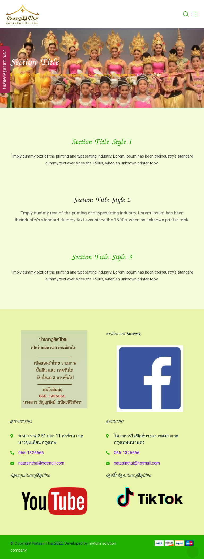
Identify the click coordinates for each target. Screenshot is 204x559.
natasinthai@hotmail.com (41, 463)
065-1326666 (31, 452)
